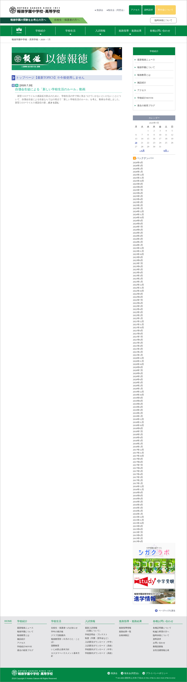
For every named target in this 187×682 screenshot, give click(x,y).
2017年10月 (138, 456)
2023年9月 (138, 257)
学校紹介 (40, 30)
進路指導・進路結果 (130, 30)
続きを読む (53, 102)
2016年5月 (138, 501)
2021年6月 (138, 339)
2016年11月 (138, 489)
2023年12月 (138, 248)
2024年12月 (138, 211)
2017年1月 (138, 483)
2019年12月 (138, 391)
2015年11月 (138, 520)
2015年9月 (138, 526)
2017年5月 (138, 471)
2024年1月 (138, 245)
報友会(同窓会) (131, 673)
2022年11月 (138, 288)
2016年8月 (138, 495)
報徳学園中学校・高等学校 (25, 39)
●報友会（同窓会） (116, 10)
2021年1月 (138, 355)
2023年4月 (138, 272)
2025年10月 (138, 181)
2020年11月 (138, 361)
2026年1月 (138, 171)
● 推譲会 (99, 10)
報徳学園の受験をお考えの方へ (28, 20)
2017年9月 (138, 459)
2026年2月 (138, 168)
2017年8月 (138, 462)
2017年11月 (138, 452)
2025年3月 (138, 202)
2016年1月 (138, 514)
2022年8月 (138, 297)
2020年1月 (138, 388)
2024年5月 (138, 233)
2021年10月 (138, 327)
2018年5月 (138, 434)
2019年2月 (138, 413)
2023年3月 (138, 275)
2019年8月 (138, 401)
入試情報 (100, 30)
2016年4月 (138, 504)
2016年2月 (138, 511)
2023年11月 (138, 251)
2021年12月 (138, 321)
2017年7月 (138, 465)
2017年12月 (138, 449)
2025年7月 (138, 190)
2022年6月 (138, 303)
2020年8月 (138, 367)
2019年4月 (138, 407)
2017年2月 (138, 480)
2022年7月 (138, 300)
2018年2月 (138, 443)
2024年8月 (138, 223)
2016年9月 (138, 492)
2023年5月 (138, 269)
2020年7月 (138, 370)
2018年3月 (138, 440)
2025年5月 (138, 196)
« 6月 (142, 150)
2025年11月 (138, 178)
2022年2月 (138, 315)
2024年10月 (138, 217)
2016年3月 (138, 507)
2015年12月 (138, 517)
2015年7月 (138, 532)
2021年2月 (138, 352)
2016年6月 (138, 498)
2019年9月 (138, 398)
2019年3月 (138, 410)
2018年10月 (138, 425)
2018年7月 (138, 431)
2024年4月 (138, 236)
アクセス (135, 9)
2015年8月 (138, 529)
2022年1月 (138, 318)
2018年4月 (138, 437)
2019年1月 (138, 416)
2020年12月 (138, 358)
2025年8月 (138, 187)
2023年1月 (138, 281)
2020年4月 (138, 379)
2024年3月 (138, 239)
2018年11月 (138, 422)
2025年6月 (138, 193)
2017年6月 (138, 468)
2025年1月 (138, 208)
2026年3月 (138, 165)
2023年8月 (138, 260)
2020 (43, 39)
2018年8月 (138, 428)
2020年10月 (138, 364)
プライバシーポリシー (157, 673)
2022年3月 (138, 312)
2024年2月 (138, 242)
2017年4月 (138, 474)
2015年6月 (138, 535)
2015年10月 (138, 523)
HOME (8, 621)
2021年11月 (138, 324)
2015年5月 (138, 538)
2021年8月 (138, 333)
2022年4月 (138, 309)
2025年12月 (138, 174)
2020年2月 (138, 385)
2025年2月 (138, 205)
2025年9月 (138, 184)
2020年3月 (138, 382)
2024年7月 (138, 226)
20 (136, 142)
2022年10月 (138, 291)
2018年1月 (138, 446)
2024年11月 (138, 214)
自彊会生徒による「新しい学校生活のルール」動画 (50, 89)
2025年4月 (138, 199)
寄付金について (165, 9)
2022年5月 (138, 306)
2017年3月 (138, 477)
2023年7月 (138, 263)
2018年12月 (138, 419)
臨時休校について (163, 20)
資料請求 (148, 9)
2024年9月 (138, 220)
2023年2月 (138, 278)
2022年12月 (138, 284)
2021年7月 (138, 336)
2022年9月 (138, 294)
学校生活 (70, 30)
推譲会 (114, 673)
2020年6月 (138, 373)
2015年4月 (138, 541)
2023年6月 (138, 266)
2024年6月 (138, 229)
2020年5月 (138, 376)
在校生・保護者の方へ (67, 20)
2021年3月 (138, 349)
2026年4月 (138, 162)
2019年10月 (138, 394)
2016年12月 (138, 486)
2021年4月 (138, 346)
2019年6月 (138, 404)
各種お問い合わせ (160, 30)
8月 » (166, 150)
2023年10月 (138, 254)
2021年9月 (138, 330)
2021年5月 (138, 343)
